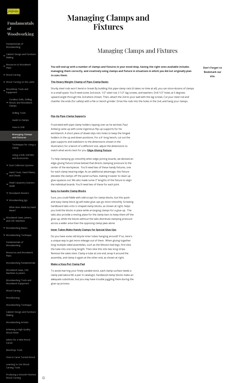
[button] (233, 4)
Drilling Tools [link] (19, 112)
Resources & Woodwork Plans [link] (18, 66)
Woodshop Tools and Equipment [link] (17, 90)
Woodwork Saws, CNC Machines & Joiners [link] (17, 271)
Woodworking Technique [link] (19, 235)
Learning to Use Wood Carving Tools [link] (17, 366)
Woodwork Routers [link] (19, 192)
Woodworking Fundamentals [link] (20, 262)
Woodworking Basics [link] (16, 227)
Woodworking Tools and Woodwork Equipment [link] (18, 282)
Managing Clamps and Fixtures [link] (22, 136)
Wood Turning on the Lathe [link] (20, 81)
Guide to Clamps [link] (20, 119)
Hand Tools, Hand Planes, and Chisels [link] (22, 174)
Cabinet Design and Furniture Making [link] (21, 56)
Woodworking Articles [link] (17, 322)
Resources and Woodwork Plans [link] (19, 254)
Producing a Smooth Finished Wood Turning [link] (21, 376)
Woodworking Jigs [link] (18, 200)
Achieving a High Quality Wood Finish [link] (18, 331)
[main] (108, 22)
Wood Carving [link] (13, 74)
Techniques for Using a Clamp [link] (24, 146)
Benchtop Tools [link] (14, 349)
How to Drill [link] (18, 127)
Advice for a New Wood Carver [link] (18, 341)
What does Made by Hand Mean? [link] (22, 209)
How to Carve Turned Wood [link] (20, 357)
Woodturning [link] (13, 297)
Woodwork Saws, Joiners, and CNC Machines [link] (19, 219)
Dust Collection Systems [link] (21, 165)
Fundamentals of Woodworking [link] (14, 45)
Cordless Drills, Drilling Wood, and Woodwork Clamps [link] (20, 102)
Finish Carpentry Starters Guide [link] (22, 184)
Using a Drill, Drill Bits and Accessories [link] (23, 156)
